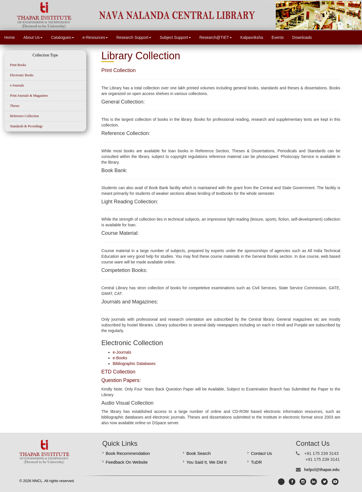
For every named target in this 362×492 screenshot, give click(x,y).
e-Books (120, 358)
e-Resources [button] (95, 37)
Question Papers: (121, 380)
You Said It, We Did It (206, 462)
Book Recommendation (128, 453)
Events (278, 37)
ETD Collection (118, 372)
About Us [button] (33, 37)
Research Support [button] (133, 37)
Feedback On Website (127, 462)
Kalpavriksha (251, 37)
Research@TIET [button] (215, 37)
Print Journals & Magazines (29, 96)
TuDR (256, 462)
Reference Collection (24, 116)
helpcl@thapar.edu (322, 469)
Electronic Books (21, 75)
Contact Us (261, 453)
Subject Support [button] (175, 37)
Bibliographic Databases (134, 363)
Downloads (302, 37)
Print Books (18, 65)
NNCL (36, 481)
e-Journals (17, 85)
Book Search (198, 453)
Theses (14, 106)
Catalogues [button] (62, 37)
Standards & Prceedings (26, 126)
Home (9, 37)
